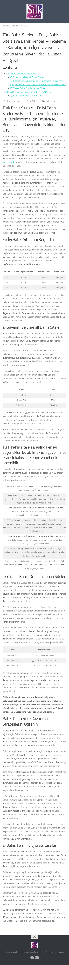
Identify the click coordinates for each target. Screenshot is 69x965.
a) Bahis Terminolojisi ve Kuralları (26, 95)
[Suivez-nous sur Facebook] (32, 958)
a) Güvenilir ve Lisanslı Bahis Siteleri (27, 77)
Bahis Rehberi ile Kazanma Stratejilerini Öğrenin (29, 92)
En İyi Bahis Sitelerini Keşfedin (20, 73)
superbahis (9, 162)
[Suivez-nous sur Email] (37, 958)
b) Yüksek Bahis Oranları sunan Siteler (28, 88)
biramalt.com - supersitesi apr (16, 26)
